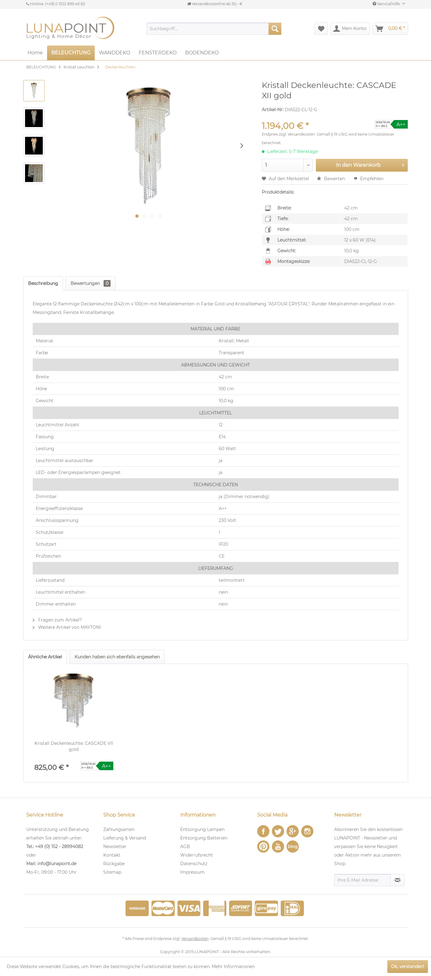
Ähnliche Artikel (45, 657)
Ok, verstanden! (407, 966)
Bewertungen (91, 283)
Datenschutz (193, 863)
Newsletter (114, 846)
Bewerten (331, 178)
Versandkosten (301, 134)
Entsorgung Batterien (203, 838)
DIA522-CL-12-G (360, 261)
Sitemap (112, 872)
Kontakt (111, 855)
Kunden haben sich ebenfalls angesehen (117, 657)
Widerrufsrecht (196, 855)
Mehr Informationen (233, 966)
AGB (185, 846)
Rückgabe (114, 863)
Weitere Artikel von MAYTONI (67, 627)
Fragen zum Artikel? (57, 620)
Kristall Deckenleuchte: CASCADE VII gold (74, 746)
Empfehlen (368, 178)
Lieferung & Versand (124, 838)
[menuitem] (214, 29)
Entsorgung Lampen (202, 829)
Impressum (192, 872)
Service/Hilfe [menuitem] (387, 4)
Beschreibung (43, 283)
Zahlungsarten (118, 829)
